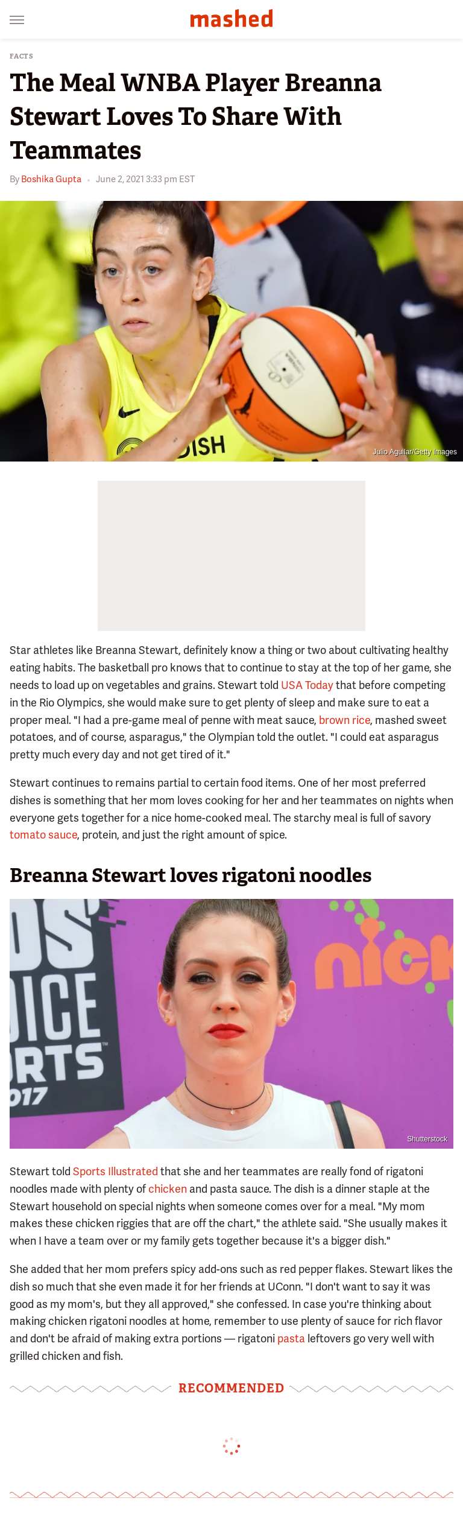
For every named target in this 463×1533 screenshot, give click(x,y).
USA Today (307, 685)
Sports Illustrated (115, 1171)
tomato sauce (43, 835)
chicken (167, 1189)
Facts (22, 56)
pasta (291, 1338)
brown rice (344, 720)
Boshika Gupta (51, 179)
